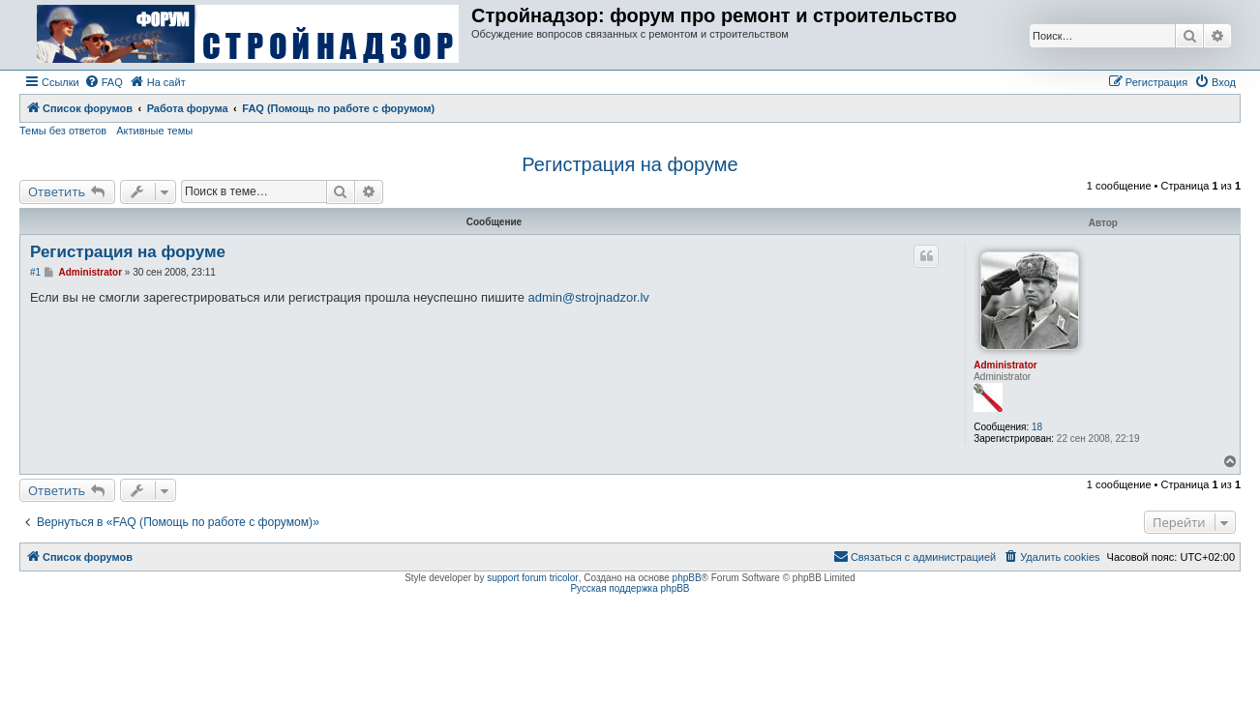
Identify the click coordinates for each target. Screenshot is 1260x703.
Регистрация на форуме (629, 164)
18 (1037, 427)
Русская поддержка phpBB (629, 588)
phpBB (687, 577)
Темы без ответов (62, 130)
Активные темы (154, 130)
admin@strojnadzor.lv (588, 297)
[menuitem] (103, 82)
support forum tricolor (532, 577)
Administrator (1005, 365)
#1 (35, 272)
